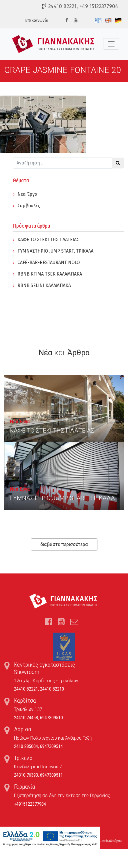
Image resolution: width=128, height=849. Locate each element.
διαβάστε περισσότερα (64, 544)
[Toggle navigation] (111, 44)
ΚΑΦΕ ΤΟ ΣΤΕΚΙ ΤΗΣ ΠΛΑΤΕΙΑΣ (48, 239)
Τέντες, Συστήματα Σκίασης (53, 44)
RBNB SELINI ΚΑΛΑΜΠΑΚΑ (44, 285)
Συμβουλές (28, 205)
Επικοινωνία (36, 20)
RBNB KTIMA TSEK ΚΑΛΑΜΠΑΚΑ (49, 274)
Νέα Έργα (27, 194)
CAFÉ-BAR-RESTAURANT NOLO (48, 262)
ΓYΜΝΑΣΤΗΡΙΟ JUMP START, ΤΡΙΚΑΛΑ (55, 251)
